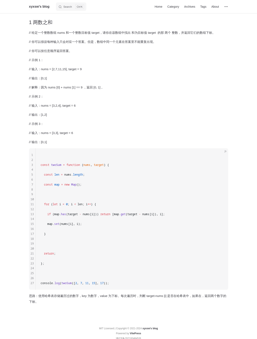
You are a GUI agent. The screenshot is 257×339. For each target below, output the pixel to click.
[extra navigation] (226, 6)
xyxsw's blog (150, 328)
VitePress (135, 333)
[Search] (71, 6)
